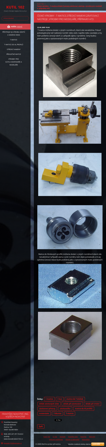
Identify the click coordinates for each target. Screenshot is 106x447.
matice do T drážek (74, 399)
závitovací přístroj (47, 408)
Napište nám (73, 437)
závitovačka (65, 408)
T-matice (13, 40)
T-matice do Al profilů (13, 44)
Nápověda (86, 439)
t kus (60, 399)
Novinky (83, 437)
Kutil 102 (40, 4)
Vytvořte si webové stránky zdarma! (79, 444)
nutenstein (44, 413)
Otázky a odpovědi (72, 439)
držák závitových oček (49, 404)
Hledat (26, 18)
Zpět (41, 426)
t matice (49, 399)
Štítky (39, 399)
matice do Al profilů (83, 408)
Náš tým (92, 437)
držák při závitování (72, 404)
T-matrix (69, 413)
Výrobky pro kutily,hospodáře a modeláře (13, 62)
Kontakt (62, 437)
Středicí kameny (13, 49)
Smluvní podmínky (56, 439)
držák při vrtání (92, 404)
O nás (55, 437)
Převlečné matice (13, 54)
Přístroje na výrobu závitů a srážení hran (13, 33)
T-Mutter (57, 413)
